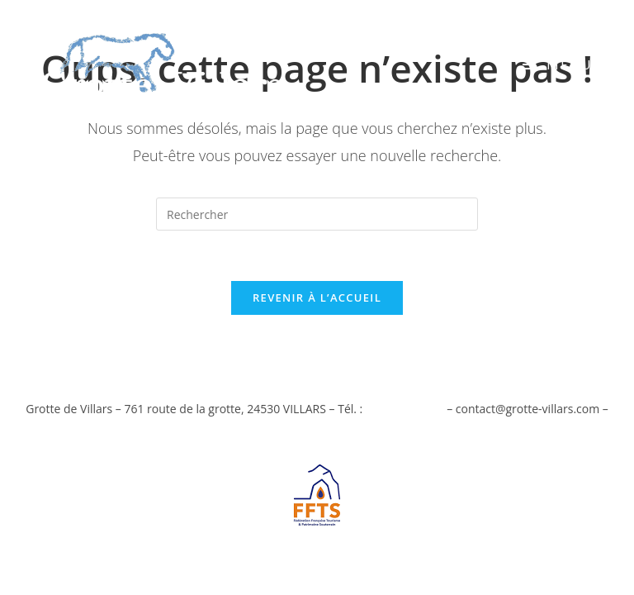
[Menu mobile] (558, 64)
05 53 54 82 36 (405, 408)
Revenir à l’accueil (317, 297)
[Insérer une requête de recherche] (317, 214)
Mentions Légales (317, 429)
